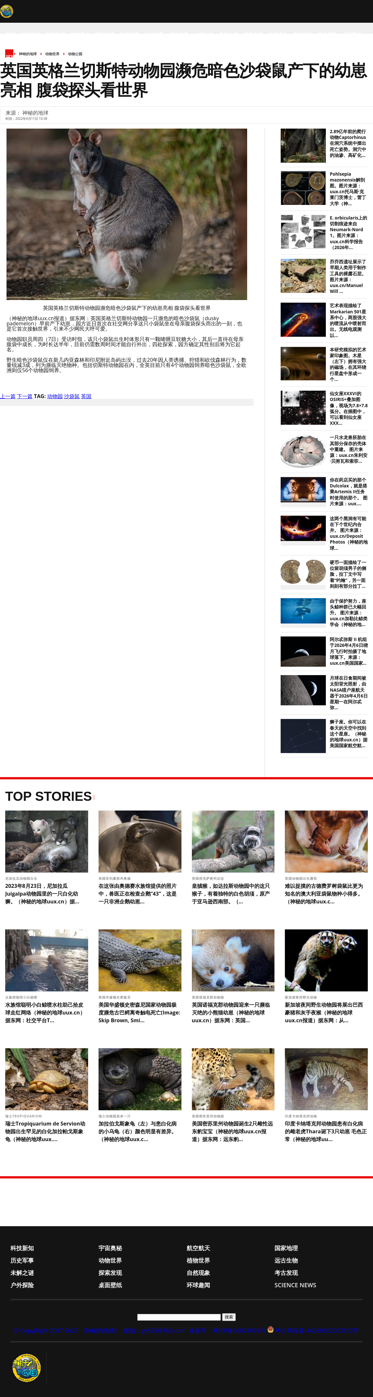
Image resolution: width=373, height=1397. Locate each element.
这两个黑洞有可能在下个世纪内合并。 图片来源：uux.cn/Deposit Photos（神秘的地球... (349, 533)
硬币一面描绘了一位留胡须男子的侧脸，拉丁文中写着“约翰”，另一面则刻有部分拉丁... (348, 574)
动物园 (55, 396)
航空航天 (80, 34)
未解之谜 (228, 34)
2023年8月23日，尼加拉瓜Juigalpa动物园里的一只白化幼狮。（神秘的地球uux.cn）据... (42, 893)
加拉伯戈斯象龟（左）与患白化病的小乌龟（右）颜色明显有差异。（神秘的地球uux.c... (138, 1131)
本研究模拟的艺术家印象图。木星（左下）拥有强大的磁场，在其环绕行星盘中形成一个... (348, 364)
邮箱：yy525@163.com (155, 1330)
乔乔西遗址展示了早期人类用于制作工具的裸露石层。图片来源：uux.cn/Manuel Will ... (348, 276)
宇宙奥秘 (55, 34)
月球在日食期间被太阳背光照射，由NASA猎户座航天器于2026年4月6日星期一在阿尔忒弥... (348, 693)
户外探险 (327, 34)
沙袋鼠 (72, 396)
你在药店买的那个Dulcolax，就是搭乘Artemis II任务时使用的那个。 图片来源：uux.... (348, 492)
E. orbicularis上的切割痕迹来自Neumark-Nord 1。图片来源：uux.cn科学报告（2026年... (348, 232)
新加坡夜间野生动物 (301, 997)
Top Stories (48, 796)
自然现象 (277, 34)
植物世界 (179, 34)
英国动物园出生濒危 (301, 878)
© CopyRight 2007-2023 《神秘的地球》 (67, 1330)
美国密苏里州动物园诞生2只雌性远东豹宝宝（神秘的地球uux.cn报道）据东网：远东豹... (232, 1131)
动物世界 (154, 34)
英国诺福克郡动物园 (208, 997)
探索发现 (253, 34)
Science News (48, 57)
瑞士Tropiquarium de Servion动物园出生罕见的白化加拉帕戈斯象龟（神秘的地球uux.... (45, 1131)
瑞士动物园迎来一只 (115, 1116)
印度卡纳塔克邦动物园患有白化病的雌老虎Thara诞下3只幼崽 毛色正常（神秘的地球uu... (326, 1131)
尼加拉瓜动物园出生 (22, 878)
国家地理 (104, 34)
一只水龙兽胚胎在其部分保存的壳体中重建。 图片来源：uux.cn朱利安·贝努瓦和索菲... (348, 449)
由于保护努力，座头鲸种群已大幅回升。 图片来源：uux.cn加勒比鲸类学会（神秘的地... (348, 613)
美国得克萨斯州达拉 (208, 878)
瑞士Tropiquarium (24, 1116)
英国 (86, 396)
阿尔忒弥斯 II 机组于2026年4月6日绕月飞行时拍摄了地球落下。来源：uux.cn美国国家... (348, 651)
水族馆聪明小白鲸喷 (22, 997)
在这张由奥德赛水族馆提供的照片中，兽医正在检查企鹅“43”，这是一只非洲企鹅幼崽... (138, 893)
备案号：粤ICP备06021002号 (227, 1330)
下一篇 (25, 396)
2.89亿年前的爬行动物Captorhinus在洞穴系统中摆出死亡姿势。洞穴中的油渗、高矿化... (348, 143)
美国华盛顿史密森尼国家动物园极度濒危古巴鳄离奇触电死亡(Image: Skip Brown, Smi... (139, 1012)
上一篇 (8, 396)
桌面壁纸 (352, 34)
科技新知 (30, 34)
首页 (11, 34)
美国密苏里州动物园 (208, 1116)
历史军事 (129, 34)
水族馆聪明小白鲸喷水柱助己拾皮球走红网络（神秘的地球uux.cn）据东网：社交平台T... (45, 1012)
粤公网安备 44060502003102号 (317, 1330)
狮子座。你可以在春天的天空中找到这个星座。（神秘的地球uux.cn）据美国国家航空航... (348, 734)
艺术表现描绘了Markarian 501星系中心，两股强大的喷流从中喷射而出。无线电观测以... (348, 320)
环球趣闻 (15, 57)
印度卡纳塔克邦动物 (301, 1116)
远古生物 (203, 34)
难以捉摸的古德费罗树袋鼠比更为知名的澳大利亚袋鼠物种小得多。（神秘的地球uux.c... (324, 893)
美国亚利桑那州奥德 (115, 878)
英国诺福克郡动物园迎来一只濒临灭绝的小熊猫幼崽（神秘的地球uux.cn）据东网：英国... (231, 1012)
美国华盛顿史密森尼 (115, 997)
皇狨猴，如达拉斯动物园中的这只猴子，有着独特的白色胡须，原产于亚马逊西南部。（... (231, 893)
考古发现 (302, 34)
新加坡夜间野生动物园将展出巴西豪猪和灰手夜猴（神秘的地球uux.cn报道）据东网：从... (324, 1012)
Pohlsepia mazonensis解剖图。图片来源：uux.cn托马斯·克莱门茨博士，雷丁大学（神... (348, 189)
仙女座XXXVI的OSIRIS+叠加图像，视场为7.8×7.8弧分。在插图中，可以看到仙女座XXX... (348, 408)
